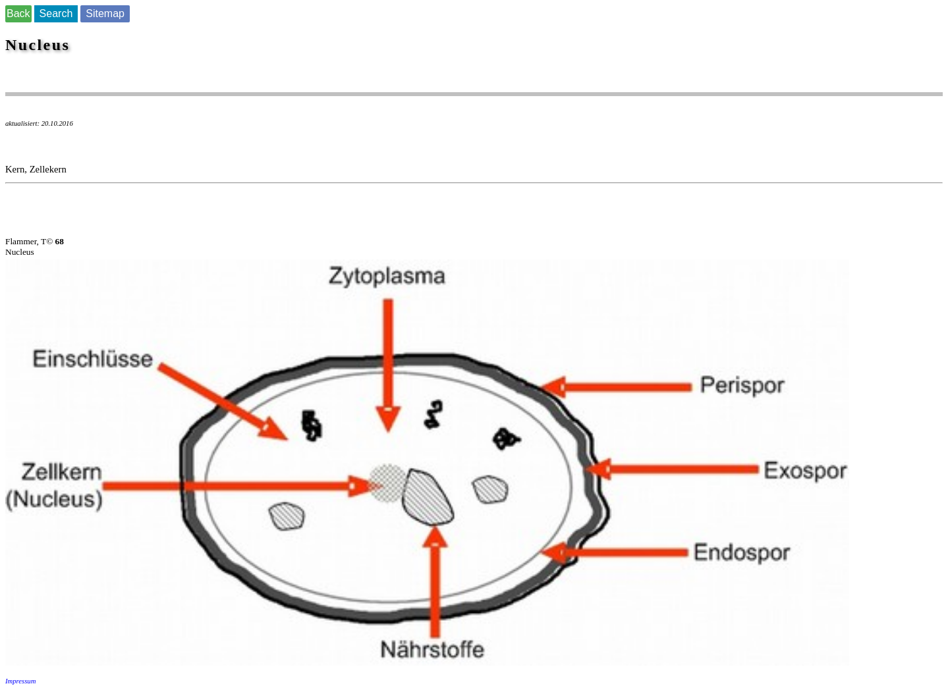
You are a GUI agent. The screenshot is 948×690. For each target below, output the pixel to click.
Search (56, 13)
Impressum (20, 681)
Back (18, 13)
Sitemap (105, 13)
